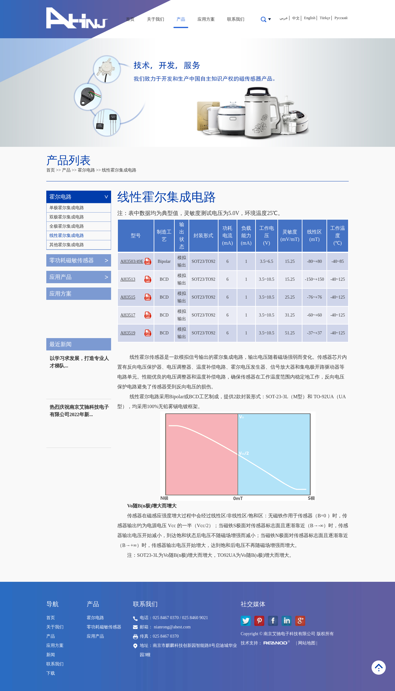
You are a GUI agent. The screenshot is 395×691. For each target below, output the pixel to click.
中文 (296, 18)
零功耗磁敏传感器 (71, 260)
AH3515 (127, 297)
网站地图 (306, 643)
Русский (341, 18)
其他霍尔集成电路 (66, 244)
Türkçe (325, 18)
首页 (130, 19)
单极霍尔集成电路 (66, 207)
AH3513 (127, 279)
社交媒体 (253, 604)
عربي (284, 18)
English (309, 18)
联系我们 (235, 19)
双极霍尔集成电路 (66, 217)
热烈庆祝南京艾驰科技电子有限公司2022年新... (79, 410)
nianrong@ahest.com (172, 627)
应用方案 (206, 19)
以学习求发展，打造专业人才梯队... (79, 362)
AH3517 (127, 315)
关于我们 (155, 19)
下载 (50, 673)
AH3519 (127, 333)
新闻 (50, 654)
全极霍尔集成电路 (66, 226)
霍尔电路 (86, 170)
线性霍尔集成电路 (119, 170)
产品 (181, 19)
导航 (52, 604)
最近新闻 (60, 344)
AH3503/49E (131, 261)
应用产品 (60, 277)
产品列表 (68, 160)
